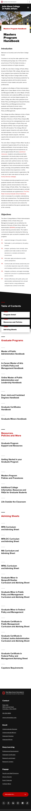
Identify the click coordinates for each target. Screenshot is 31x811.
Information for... (10, 794)
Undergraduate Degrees (9, 729)
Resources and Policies (13, 322)
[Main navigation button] (28, 7)
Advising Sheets (10, 330)
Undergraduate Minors (9, 732)
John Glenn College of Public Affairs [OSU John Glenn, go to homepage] (11, 7)
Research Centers (7, 761)
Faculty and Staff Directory (10, 773)
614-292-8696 (6, 713)
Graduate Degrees (7, 736)
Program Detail (10, 315)
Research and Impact (8, 758)
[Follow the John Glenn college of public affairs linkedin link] (13, 803)
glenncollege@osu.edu (9, 717)
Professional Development (10, 751)
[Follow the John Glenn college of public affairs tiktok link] (27, 803)
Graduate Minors (7, 739)
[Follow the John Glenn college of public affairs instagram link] (18, 803)
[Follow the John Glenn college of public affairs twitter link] (3, 803)
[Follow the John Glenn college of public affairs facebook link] (8, 803)
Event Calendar (7, 780)
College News (6, 784)
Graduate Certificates (8, 755)
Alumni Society (7, 777)
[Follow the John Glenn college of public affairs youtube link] (22, 803)
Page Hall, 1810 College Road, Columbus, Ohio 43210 (9, 707)
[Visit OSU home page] (13, 693)
